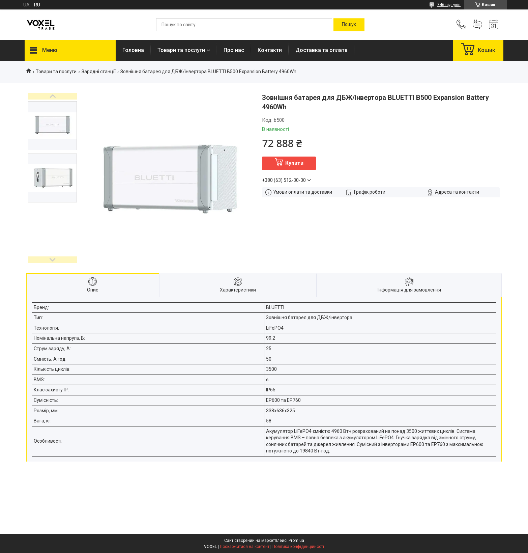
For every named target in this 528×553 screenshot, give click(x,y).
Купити (294, 163)
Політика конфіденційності (298, 546)
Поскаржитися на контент (244, 546)
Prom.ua (296, 540)
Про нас (234, 50)
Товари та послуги (181, 50)
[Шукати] (348, 24)
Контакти (270, 50)
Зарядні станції (99, 71)
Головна (133, 50)
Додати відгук (477, 24)
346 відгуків (449, 4)
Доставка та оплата (321, 50)
